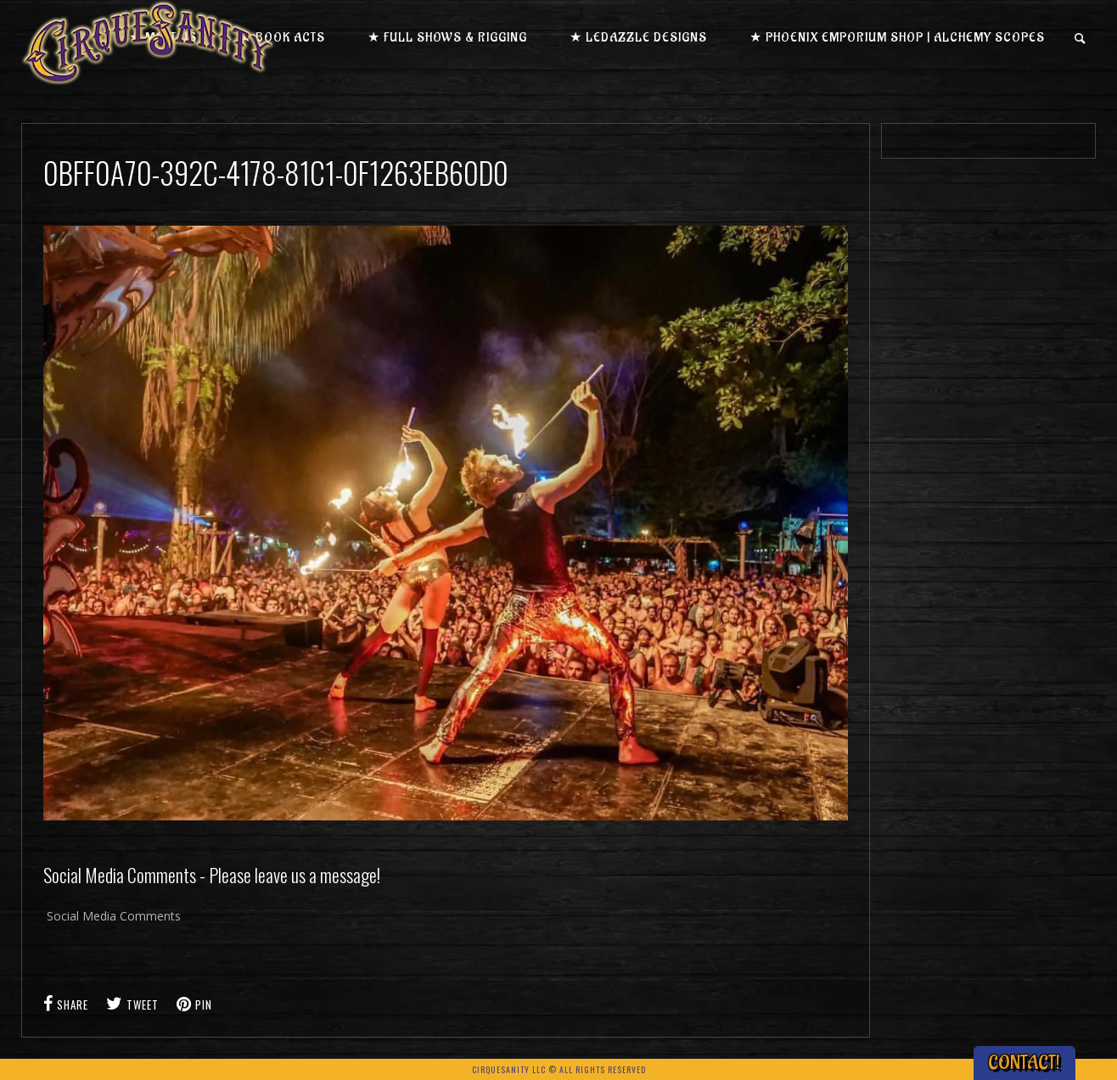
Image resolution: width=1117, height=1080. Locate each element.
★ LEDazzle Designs (638, 38)
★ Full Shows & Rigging (447, 38)
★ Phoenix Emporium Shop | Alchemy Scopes (897, 38)
